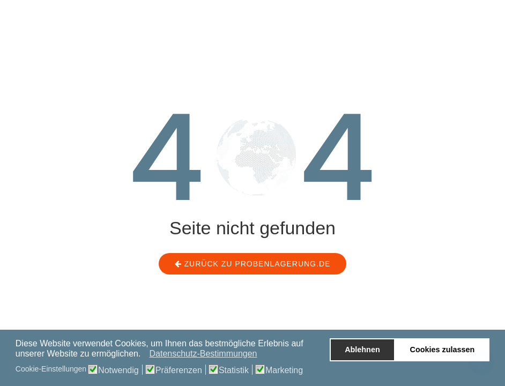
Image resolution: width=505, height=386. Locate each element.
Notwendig (118, 370)
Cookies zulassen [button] (442, 349)
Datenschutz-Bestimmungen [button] (203, 353)
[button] (144, 355)
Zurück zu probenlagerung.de (253, 263)
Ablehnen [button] (362, 349)
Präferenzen (178, 370)
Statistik (234, 370)
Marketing (284, 370)
